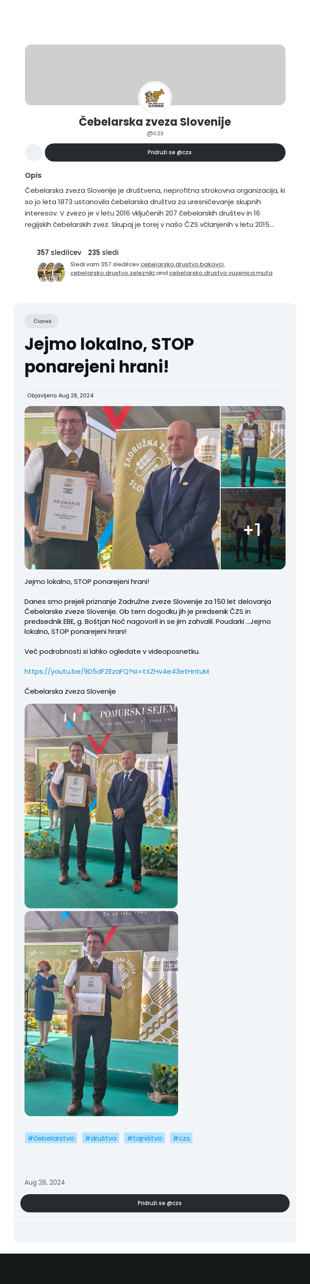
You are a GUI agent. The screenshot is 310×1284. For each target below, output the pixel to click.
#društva (100, 1138)
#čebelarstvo (51, 1138)
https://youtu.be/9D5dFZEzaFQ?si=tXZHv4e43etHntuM (116, 671)
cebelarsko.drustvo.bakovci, (182, 264)
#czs (181, 1138)
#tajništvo (144, 1138)
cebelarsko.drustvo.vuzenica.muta (220, 273)
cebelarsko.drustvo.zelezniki (113, 273)
